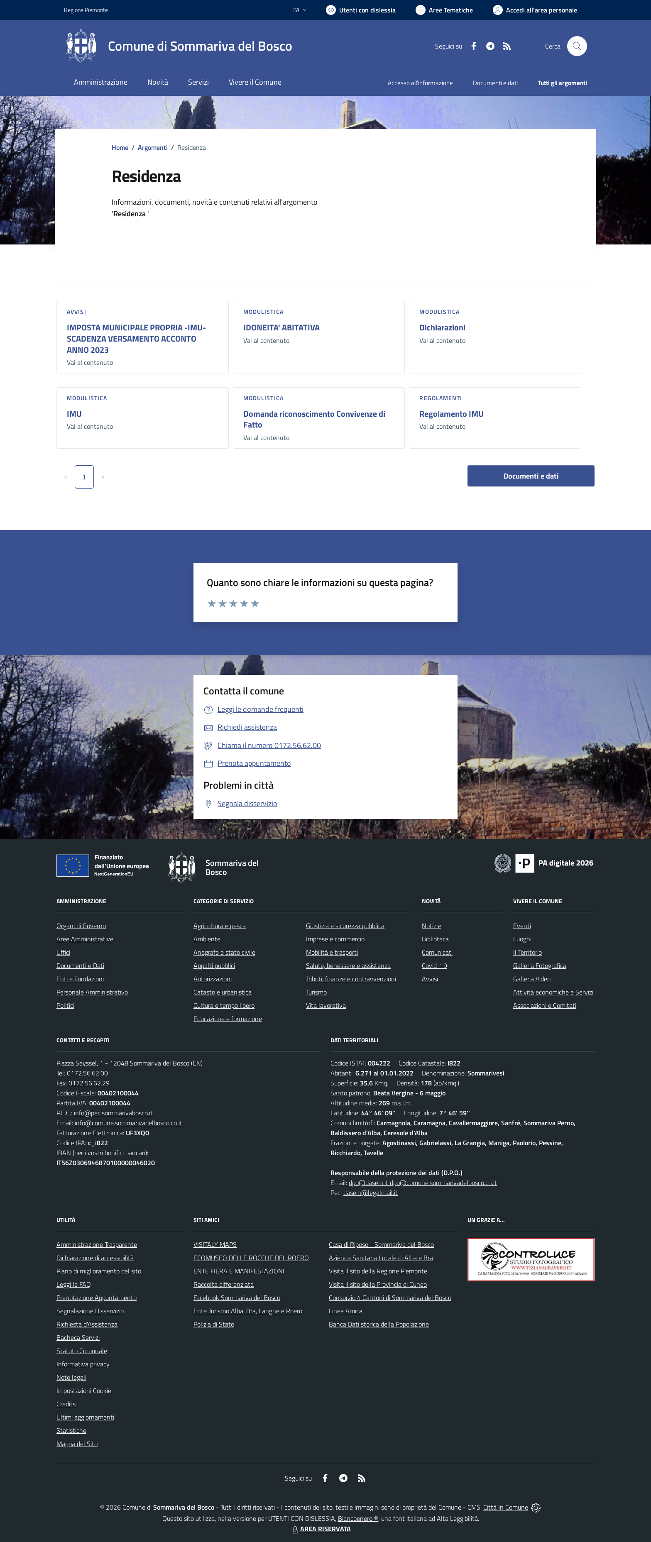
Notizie (431, 926)
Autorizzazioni (212, 979)
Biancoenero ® (358, 1518)
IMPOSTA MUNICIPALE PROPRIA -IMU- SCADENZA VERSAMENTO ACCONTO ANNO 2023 (136, 338)
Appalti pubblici (214, 965)
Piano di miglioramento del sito (98, 1271)
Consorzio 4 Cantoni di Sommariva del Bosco (390, 1298)
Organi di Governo (81, 926)
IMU (74, 413)
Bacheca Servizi (78, 1337)
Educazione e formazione (227, 1019)
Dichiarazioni (442, 327)
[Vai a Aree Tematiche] (444, 10)
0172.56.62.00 (87, 1073)
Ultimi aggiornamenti (85, 1417)
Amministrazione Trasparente (96, 1244)
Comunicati (437, 952)
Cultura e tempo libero (224, 1005)
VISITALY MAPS (215, 1244)
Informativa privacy (83, 1364)
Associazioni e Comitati (544, 1005)
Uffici (63, 952)
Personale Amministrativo (92, 992)
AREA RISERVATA (320, 1529)
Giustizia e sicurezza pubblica (345, 926)
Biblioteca (435, 939)
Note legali (71, 1377)
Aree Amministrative (84, 939)
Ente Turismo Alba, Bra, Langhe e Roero (247, 1311)
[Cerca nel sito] (577, 46)
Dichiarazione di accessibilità (95, 1258)
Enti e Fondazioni (80, 979)
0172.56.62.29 (89, 1083)
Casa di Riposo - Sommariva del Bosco (381, 1244)
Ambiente (206, 939)
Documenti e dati (531, 475)
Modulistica (263, 311)
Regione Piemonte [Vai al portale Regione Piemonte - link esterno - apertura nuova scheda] (86, 9)
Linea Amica (345, 1311)
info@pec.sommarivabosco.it (113, 1113)
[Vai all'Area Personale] (535, 10)
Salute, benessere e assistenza (348, 965)
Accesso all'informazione (420, 83)
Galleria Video (532, 979)
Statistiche (71, 1430)
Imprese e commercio (335, 939)
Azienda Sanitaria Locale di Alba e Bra (381, 1258)
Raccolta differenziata (223, 1284)
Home (120, 147)
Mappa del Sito (77, 1444)
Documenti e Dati (80, 965)
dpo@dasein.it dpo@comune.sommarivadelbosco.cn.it (423, 1183)
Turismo (316, 992)
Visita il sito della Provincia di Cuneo (378, 1284)
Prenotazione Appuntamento (96, 1298)
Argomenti (153, 147)
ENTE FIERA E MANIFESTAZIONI (238, 1271)
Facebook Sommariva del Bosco (236, 1298)
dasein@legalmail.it (370, 1192)
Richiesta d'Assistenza (86, 1324)
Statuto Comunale (81, 1351)
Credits (66, 1404)
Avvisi (76, 311)
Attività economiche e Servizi (553, 992)
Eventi (522, 926)
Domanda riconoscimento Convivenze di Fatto (314, 419)
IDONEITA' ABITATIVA (281, 327)
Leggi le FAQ (73, 1284)
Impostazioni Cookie (83, 1390)
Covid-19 (434, 965)
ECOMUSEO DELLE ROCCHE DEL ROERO (251, 1258)
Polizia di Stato (213, 1324)
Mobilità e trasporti (332, 952)
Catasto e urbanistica (222, 992)
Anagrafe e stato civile (224, 952)
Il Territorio (527, 952)
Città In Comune (505, 1507)
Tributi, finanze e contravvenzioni (351, 979)
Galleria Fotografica (539, 965)
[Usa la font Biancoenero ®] (361, 10)
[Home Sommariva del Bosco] (178, 46)
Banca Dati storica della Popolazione (379, 1324)
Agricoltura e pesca (219, 926)
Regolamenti (440, 397)
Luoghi (522, 939)
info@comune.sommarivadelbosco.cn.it (128, 1123)
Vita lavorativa (326, 1005)
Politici (65, 1005)
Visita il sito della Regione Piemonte (378, 1271)
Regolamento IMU (451, 413)
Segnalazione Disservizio (90, 1311)
